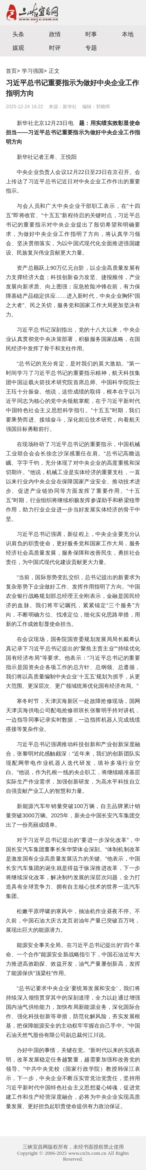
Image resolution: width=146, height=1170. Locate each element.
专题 (91, 47)
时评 (55, 47)
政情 (55, 34)
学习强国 (33, 71)
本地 (128, 34)
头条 (18, 34)
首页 (11, 71)
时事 (91, 34)
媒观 (18, 47)
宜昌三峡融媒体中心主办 (36, 12)
